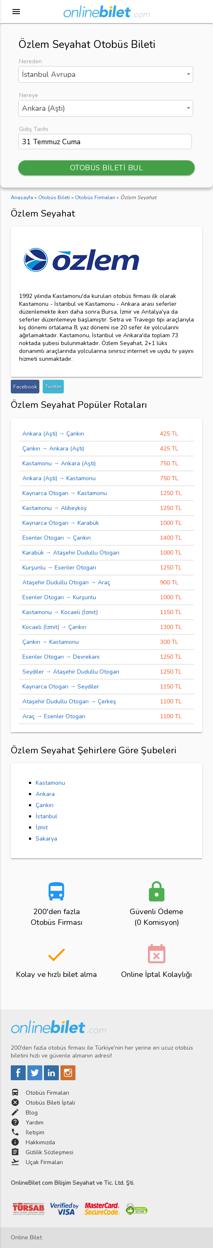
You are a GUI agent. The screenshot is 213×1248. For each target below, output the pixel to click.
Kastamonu (50, 783)
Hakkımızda (40, 1142)
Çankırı (44, 805)
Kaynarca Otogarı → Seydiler (60, 687)
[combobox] (105, 74)
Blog (32, 1113)
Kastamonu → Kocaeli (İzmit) (60, 612)
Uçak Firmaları (44, 1162)
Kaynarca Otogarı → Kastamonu (64, 493)
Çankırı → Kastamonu (50, 642)
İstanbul (46, 816)
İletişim (35, 1132)
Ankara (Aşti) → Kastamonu (59, 478)
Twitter (53, 386)
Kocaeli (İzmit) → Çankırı (54, 627)
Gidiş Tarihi (33, 129)
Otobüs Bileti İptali (50, 1103)
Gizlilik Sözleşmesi (49, 1152)
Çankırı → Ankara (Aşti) (53, 449)
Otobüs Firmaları (47, 1093)
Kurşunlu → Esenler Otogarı (59, 568)
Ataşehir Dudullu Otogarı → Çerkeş (69, 701)
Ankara (45, 794)
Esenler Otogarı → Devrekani (60, 657)
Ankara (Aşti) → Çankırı (53, 434)
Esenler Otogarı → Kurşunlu (59, 597)
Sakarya (46, 839)
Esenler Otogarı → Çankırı (56, 538)
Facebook (25, 386)
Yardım (35, 1123)
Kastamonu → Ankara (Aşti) (59, 463)
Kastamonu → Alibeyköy (54, 508)
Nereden (30, 61)
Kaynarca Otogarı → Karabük (60, 523)
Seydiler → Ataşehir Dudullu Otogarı (70, 672)
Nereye (28, 95)
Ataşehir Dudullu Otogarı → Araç (66, 582)
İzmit (42, 827)
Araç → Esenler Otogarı (53, 716)
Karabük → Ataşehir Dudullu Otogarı (70, 553)
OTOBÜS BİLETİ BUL (106, 168)
